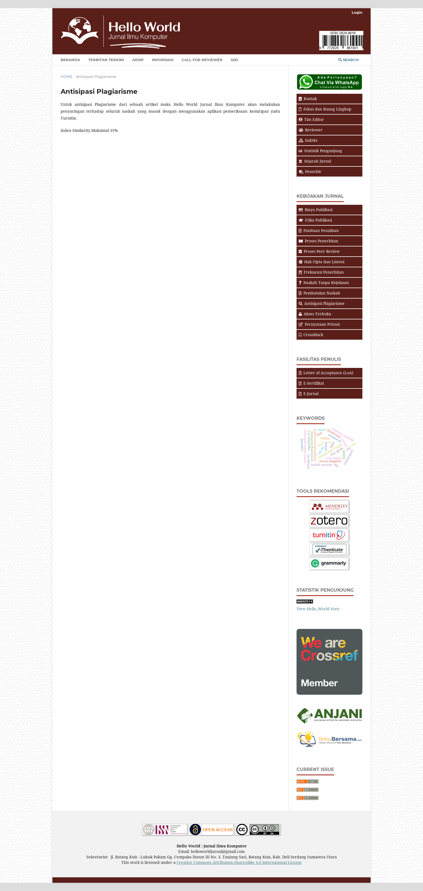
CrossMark (311, 334)
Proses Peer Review (319, 251)
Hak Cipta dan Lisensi (321, 261)
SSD (234, 60)
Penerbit (310, 171)
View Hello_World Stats (318, 608)
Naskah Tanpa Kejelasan (324, 282)
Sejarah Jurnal (315, 161)
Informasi (162, 60)
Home (66, 76)
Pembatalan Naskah (319, 293)
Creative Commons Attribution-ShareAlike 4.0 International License (239, 862)
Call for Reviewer (202, 60)
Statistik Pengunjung (320, 150)
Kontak (308, 98)
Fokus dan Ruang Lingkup (325, 109)
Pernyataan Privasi (319, 324)
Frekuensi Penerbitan (321, 272)
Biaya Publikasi (315, 209)
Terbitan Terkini (106, 60)
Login (357, 12)
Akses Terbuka (315, 313)
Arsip (138, 60)
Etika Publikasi (315, 220)
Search (348, 60)
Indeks (308, 140)
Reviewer (311, 129)
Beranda (70, 60)
